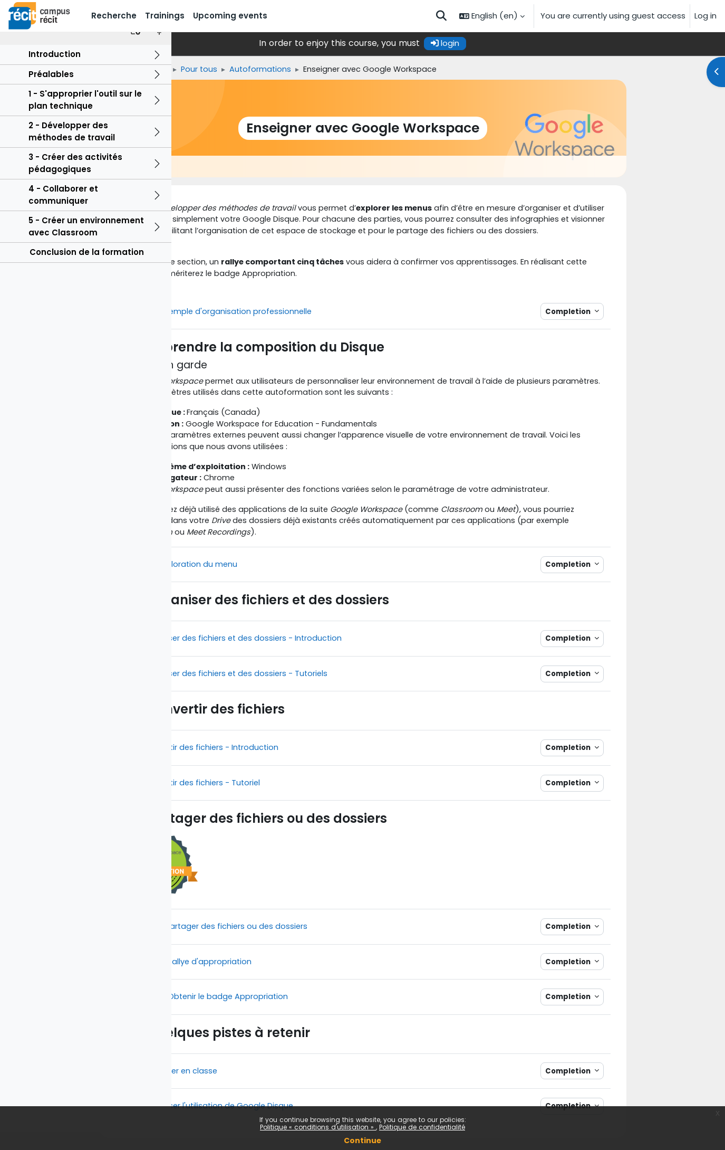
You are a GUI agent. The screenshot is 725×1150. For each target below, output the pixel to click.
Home (196, 69)
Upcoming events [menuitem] (230, 15)
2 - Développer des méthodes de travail (71, 149)
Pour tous (287, 69)
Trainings (238, 69)
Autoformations (349, 69)
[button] (441, 16)
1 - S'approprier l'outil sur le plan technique (85, 118)
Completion (654, 314)
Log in (705, 15)
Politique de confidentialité (422, 1127)
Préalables (51, 92)
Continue (362, 1140)
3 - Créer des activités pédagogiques (75, 181)
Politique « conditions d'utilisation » (318, 1127)
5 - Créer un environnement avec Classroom (86, 244)
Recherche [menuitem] (114, 15)
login (531, 43)
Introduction (54, 72)
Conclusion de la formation (87, 270)
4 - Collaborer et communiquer (63, 213)
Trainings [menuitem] (165, 15)
